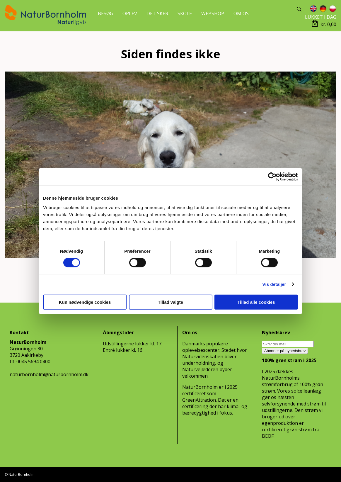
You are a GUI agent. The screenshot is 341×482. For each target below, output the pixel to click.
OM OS (241, 13)
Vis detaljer (274, 284)
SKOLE (185, 13)
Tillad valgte (170, 301)
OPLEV (129, 13)
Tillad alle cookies (256, 301)
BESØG (105, 13)
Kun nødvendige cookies (85, 301)
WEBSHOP (212, 13)
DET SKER (157, 13)
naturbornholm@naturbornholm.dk (49, 374)
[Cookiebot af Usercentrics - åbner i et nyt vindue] (272, 176)
